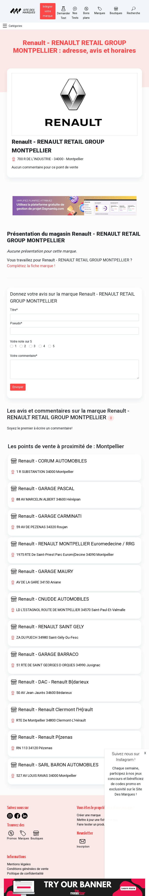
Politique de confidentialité (25, 873)
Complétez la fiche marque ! (31, 266)
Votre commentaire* (23, 356)
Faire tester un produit (92, 824)
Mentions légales (19, 864)
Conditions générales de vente (28, 869)
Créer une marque (89, 815)
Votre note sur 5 (21, 341)
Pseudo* (16, 323)
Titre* (14, 310)
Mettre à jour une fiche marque (97, 820)
